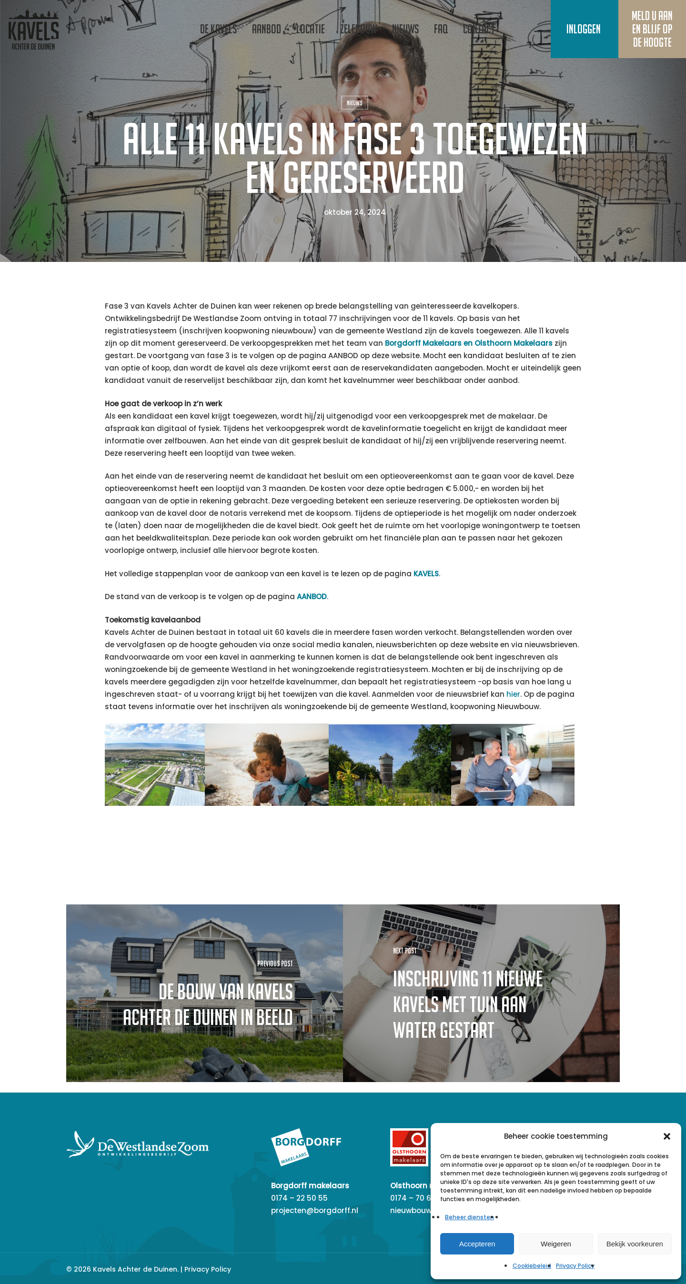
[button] (667, 1136)
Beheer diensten (469, 1217)
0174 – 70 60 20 (418, 1198)
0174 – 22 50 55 (299, 1198)
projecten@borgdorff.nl (314, 1210)
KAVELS (426, 574)
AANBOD (312, 597)
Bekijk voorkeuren (634, 1244)
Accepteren (477, 1244)
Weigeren (556, 1244)
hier (513, 694)
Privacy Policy (575, 1266)
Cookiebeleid (532, 1266)
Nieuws (355, 103)
